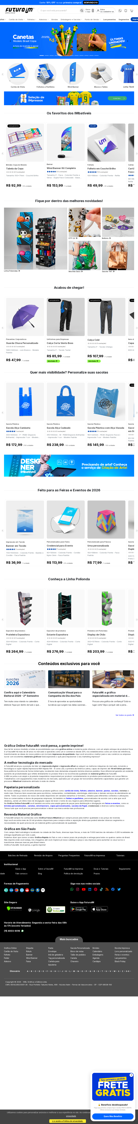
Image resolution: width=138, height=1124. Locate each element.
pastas (107, 791)
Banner (50, 164)
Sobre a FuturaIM (45, 869)
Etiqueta (29, 948)
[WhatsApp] (120, 10)
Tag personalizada (56, 958)
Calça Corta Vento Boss (60, 343)
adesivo (91, 791)
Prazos (97, 873)
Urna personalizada (98, 545)
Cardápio (97, 961)
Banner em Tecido (16, 545)
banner (99, 791)
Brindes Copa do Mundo (16, 165)
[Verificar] (14, 908)
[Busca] (81, 10)
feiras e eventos (112, 803)
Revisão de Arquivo (43, 855)
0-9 (127, 971)
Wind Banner (32, 958)
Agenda (96, 958)
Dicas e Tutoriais (101, 869)
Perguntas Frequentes (69, 855)
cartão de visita (72, 791)
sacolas (114, 791)
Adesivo (7, 961)
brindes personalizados (15, 806)
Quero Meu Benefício (113, 1116)
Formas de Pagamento (16, 883)
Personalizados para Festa (58, 542)
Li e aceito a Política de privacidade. (67, 1121)
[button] (10, 40)
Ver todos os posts (125, 715)
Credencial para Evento (60, 545)
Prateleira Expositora (18, 634)
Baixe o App (21, 869)
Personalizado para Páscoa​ (99, 542)
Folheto (90, 165)
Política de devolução (73, 873)
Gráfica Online (10, 948)
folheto (83, 791)
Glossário (15, 971)
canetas (31, 806)
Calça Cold (93, 339)
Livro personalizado (123, 951)
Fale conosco (21, 873)
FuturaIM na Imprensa (94, 855)
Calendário (97, 951)
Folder (6, 958)
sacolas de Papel (79, 806)
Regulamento (125, 869)
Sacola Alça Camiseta (18, 427)
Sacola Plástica (12, 424)
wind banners (42, 806)
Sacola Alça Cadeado (58, 427)
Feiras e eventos (122, 955)
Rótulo (29, 951)
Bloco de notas (77, 951)
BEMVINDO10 (91, 2)
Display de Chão (96, 634)
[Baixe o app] (90, 10)
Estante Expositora (57, 634)
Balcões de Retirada (17, 855)
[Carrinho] (131, 10)
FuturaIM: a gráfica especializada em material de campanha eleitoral (110, 696)
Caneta (73, 958)
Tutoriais (120, 855)
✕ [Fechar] (131, 1075)
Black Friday (120, 961)
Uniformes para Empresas (58, 339)
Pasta (50, 948)
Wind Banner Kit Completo (61, 168)
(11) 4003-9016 (14, 930)
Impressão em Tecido (15, 542)
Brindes (96, 948)
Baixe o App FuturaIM (82, 902)
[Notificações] (125, 10)
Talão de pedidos (78, 955)
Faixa (28, 961)
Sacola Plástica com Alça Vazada (105, 427)
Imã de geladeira (55, 955)
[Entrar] (105, 11)
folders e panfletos (74, 798)
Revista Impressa (122, 948)
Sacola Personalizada (80, 948)
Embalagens (98, 955)
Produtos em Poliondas (97, 631)
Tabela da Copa (14, 168)
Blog (40, 873)
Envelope (52, 951)
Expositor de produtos (15, 631)
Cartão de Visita (11, 951)
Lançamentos (121, 958)
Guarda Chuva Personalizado (22, 343)
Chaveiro (74, 961)
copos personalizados (60, 806)
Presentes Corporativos (16, 339)
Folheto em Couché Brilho (101, 168)
